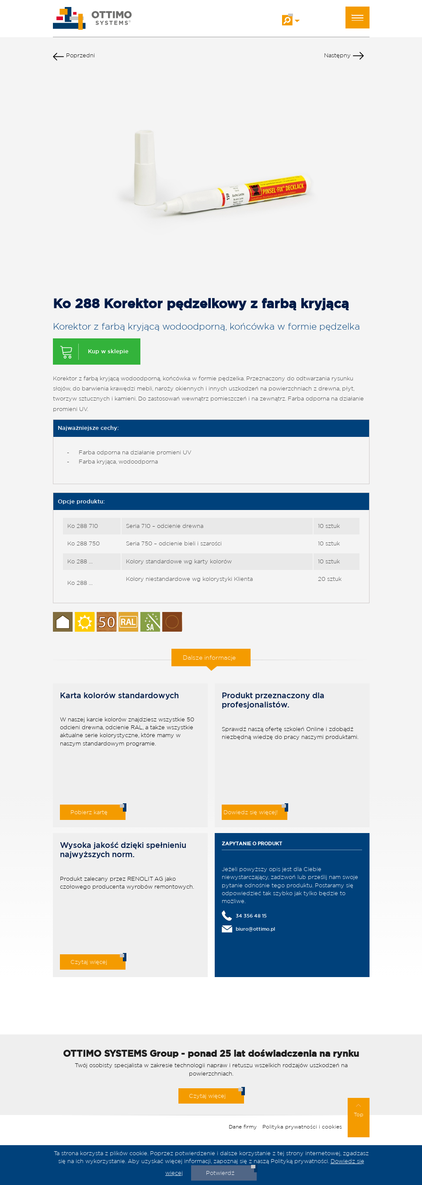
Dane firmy (243, 1126)
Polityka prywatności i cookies (302, 1126)
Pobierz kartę (89, 812)
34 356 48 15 (251, 915)
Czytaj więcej (88, 962)
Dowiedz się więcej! (250, 812)
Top (358, 1110)
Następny (344, 57)
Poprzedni (74, 57)
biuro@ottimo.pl (255, 929)
